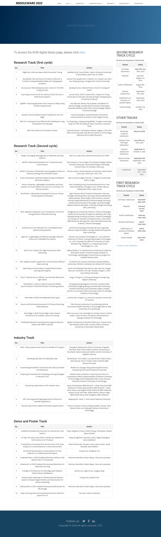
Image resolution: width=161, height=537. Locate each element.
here (82, 52)
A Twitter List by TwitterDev (126, 245)
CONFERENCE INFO (95, 3)
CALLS (68, 3)
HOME (59, 3)
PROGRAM (110, 3)
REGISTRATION (124, 3)
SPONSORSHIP (138, 3)
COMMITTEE (80, 3)
